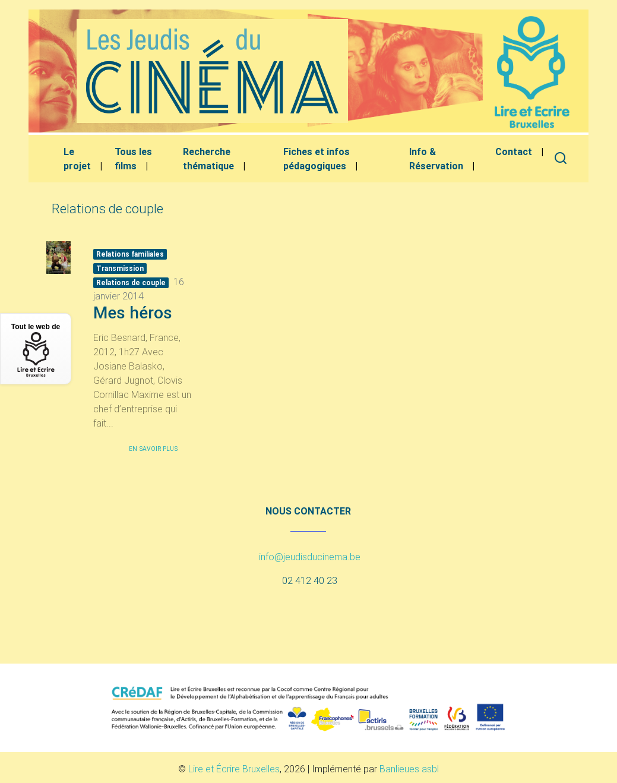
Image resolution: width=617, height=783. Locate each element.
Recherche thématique (208, 159)
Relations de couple (131, 282)
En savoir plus (153, 449)
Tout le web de (35, 350)
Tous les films (133, 159)
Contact (513, 151)
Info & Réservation (436, 159)
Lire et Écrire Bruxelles (234, 769)
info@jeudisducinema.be (309, 557)
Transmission (120, 268)
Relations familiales (130, 254)
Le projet (77, 159)
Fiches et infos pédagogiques (316, 159)
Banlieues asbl (409, 769)
